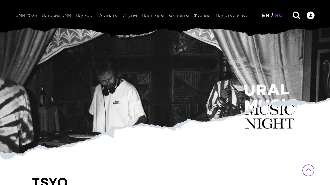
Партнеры (153, 15)
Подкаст (85, 15)
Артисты (108, 15)
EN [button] (266, 15)
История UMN (56, 15)
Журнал (202, 15)
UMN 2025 (26, 15)
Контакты (179, 15)
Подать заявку (232, 15)
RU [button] (279, 15)
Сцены (129, 15)
